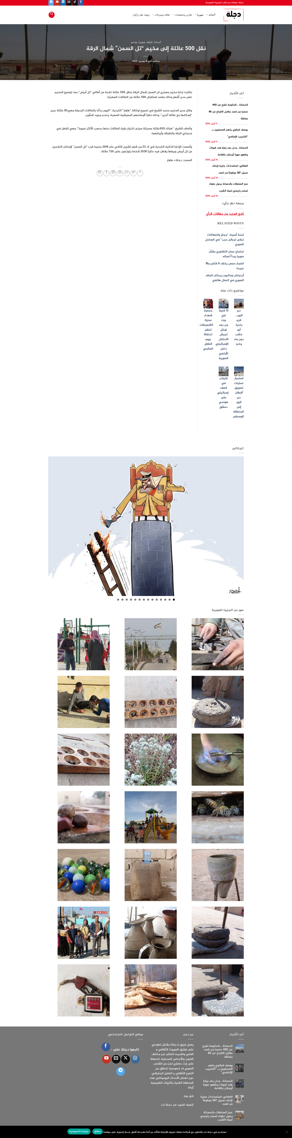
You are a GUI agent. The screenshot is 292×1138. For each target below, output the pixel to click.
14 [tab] (118, 600)
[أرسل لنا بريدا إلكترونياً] (69, 3)
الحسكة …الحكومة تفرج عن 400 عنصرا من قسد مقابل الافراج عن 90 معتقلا (228, 112)
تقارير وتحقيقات (182, 15)
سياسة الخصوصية (79, 1131)
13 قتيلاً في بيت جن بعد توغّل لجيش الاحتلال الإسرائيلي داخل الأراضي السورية (221, 334)
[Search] (52, 15)
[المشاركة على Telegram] (100, 173)
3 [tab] (165, 600)
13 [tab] (122, 600)
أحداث (210, 15)
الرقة (150, 42)
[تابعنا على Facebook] (81, 3)
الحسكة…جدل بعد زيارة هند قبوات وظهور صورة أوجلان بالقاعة (218, 1084)
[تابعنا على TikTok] (75, 3)
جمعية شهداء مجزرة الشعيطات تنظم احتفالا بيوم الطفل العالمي (206, 329)
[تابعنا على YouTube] (57, 3)
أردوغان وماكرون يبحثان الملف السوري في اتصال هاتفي (225, 278)
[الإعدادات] (287, 1133)
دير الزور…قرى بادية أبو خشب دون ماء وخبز (239, 327)
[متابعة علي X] (125, 1059)
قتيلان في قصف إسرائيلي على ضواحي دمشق (222, 393)
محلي (134, 42)
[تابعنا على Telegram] (51, 3)
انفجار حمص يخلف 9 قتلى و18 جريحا (225, 266)
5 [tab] (157, 600)
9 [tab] (140, 600)
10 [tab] (135, 600)
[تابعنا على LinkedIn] (63, 3)
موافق (97, 1131)
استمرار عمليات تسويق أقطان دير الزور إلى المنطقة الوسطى (238, 397)
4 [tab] (161, 600)
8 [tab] (144, 600)
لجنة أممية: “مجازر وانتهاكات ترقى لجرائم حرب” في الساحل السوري (224, 239)
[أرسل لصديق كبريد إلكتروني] (127, 173)
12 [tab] (127, 600)
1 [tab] (174, 600)
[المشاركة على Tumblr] (106, 173)
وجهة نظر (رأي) (141, 14)
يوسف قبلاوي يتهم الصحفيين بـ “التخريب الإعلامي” (219, 1069)
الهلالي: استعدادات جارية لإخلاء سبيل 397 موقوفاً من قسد (216, 1100)
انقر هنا (188, 1096)
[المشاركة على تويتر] (133, 173)
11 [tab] (131, 600)
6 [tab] (152, 600)
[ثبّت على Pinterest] (120, 173)
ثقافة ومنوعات (161, 15)
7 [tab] (148, 600)
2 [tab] (170, 600)
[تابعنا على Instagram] (135, 1059)
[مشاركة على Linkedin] (113, 173)
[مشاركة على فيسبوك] (140, 173)
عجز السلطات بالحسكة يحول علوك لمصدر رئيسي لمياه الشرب (216, 1116)
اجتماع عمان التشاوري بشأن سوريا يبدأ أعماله (226, 254)
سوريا (199, 15)
